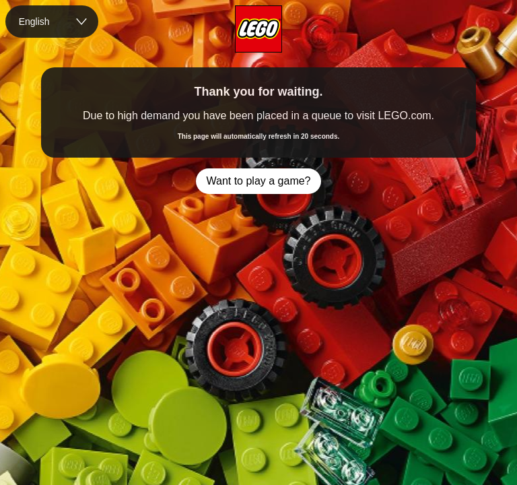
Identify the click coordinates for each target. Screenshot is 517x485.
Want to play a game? (258, 181)
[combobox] (51, 21)
